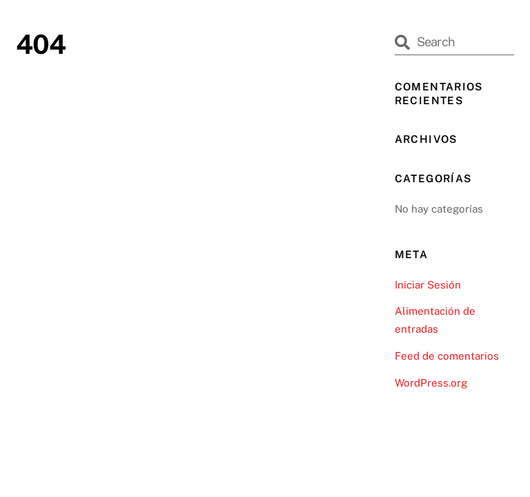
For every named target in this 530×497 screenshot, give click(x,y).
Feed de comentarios (447, 356)
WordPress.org (431, 383)
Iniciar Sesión (428, 285)
